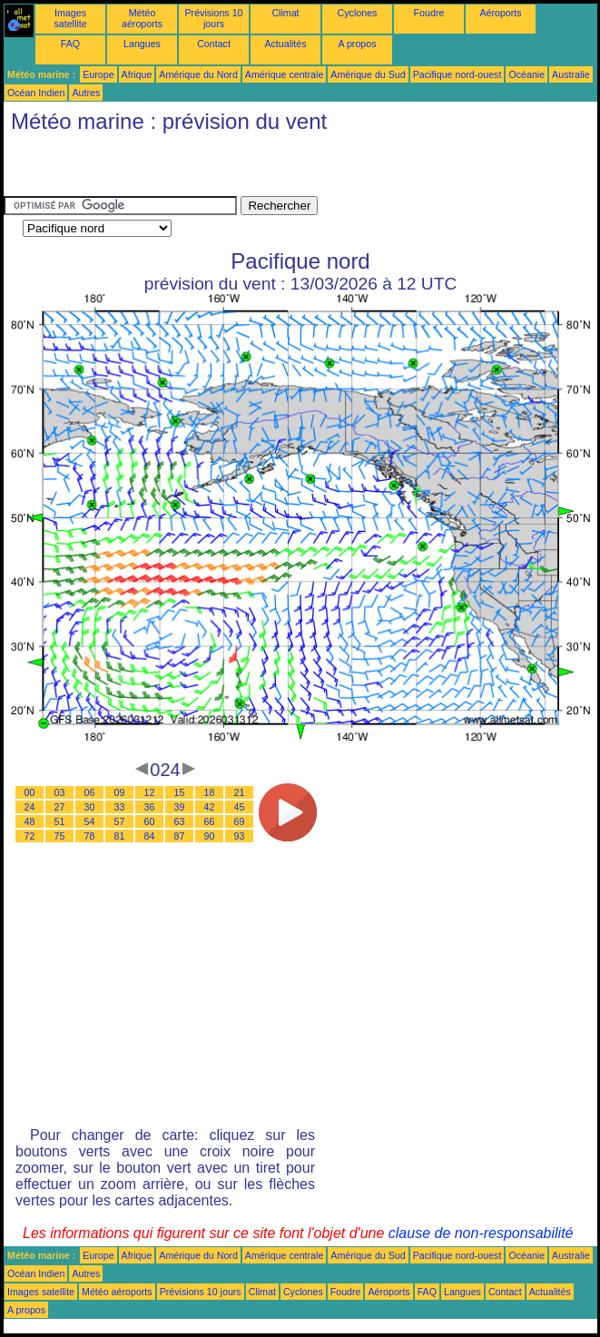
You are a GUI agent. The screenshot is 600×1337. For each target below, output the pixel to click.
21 (239, 792)
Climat (285, 12)
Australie (570, 74)
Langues (142, 43)
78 (89, 836)
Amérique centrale (284, 74)
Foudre (429, 12)
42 (209, 806)
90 (209, 836)
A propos (357, 43)
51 (59, 821)
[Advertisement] (216, 169)
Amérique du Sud (367, 74)
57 (119, 821)
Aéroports (500, 12)
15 (179, 792)
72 (30, 836)
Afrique (137, 74)
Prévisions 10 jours (214, 18)
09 (119, 792)
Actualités (285, 43)
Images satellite (70, 18)
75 (59, 836)
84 (149, 836)
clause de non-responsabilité (481, 1233)
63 (179, 821)
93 (239, 836)
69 (239, 821)
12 (149, 792)
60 (149, 821)
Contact (214, 43)
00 (30, 792)
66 (209, 821)
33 (119, 806)
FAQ (70, 43)
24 (30, 806)
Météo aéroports (142, 18)
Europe (98, 74)
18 (209, 792)
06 (89, 792)
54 (89, 821)
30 (89, 806)
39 (179, 806)
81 (119, 836)
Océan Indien (35, 92)
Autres (86, 92)
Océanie (526, 74)
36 (149, 806)
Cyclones (358, 12)
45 (239, 806)
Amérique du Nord (198, 74)
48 (30, 821)
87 (179, 836)
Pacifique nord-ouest (457, 74)
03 (59, 792)
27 (59, 806)
